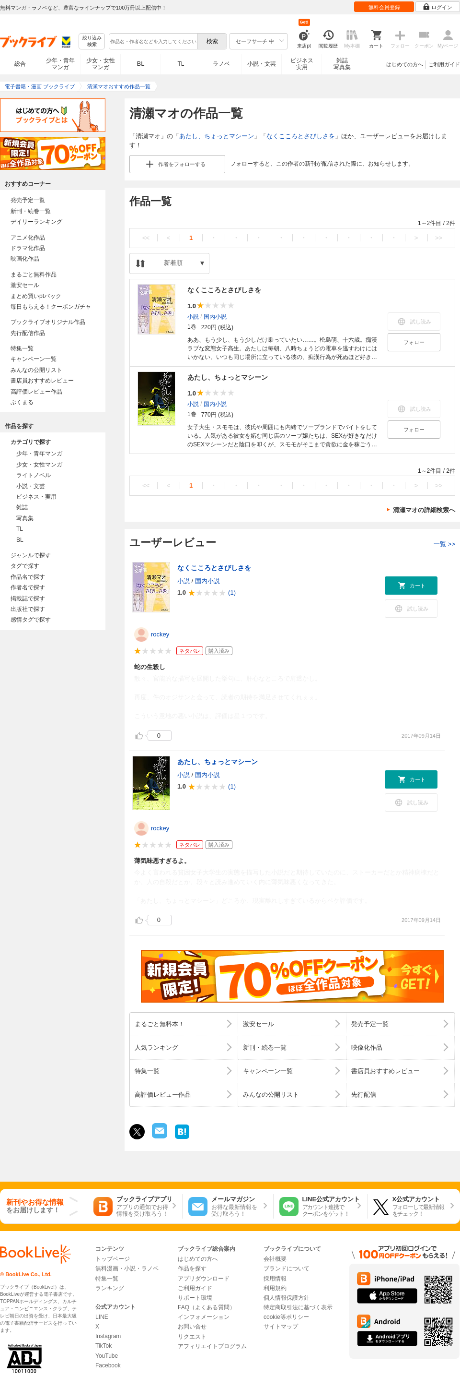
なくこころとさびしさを (300, 136)
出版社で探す (28, 609)
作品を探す (192, 1268)
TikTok (103, 1345)
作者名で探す (28, 587)
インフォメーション (204, 1317)
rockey (160, 634)
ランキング (109, 1288)
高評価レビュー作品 (36, 391)
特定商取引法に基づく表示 (298, 1307)
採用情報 (275, 1278)
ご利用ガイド (444, 64)
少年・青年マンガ (60, 64)
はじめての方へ (404, 64)
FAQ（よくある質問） (206, 1307)
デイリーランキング (36, 221)
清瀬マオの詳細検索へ (424, 510)
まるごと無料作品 (34, 274)
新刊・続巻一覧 (31, 211)
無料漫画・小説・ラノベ (127, 1268)
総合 (20, 63)
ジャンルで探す (31, 555)
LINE (101, 1317)
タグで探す (25, 565)
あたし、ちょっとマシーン (216, 136)
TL (180, 63)
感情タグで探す (31, 619)
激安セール (25, 285)
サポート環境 (195, 1297)
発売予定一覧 (28, 200)
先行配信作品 (28, 333)
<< (146, 237)
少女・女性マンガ (100, 64)
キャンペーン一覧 (34, 359)
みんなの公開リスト (36, 370)
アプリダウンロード (204, 1278)
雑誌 (22, 507)
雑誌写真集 (342, 64)
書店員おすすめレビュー (42, 380)
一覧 (444, 544)
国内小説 (215, 316)
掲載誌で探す (28, 598)
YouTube (106, 1355)
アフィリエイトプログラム (212, 1346)
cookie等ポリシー (286, 1317)
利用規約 (275, 1288)
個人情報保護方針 (287, 1297)
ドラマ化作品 (28, 248)
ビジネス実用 (301, 64)
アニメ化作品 (28, 237)
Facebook (108, 1365)
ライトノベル (33, 475)
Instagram (108, 1336)
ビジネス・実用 (36, 496)
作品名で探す (28, 577)
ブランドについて (287, 1268)
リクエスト (192, 1336)
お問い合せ (192, 1326)
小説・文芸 (261, 63)
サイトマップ (281, 1326)
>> (438, 237)
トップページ (112, 1259)
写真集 (25, 518)
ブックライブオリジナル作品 (48, 322)
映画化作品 (25, 258)
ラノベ (221, 63)
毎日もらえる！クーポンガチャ (51, 306)
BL (141, 63)
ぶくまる (22, 402)
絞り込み (92, 41)
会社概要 (275, 1259)
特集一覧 (22, 348)
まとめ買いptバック (36, 296)
